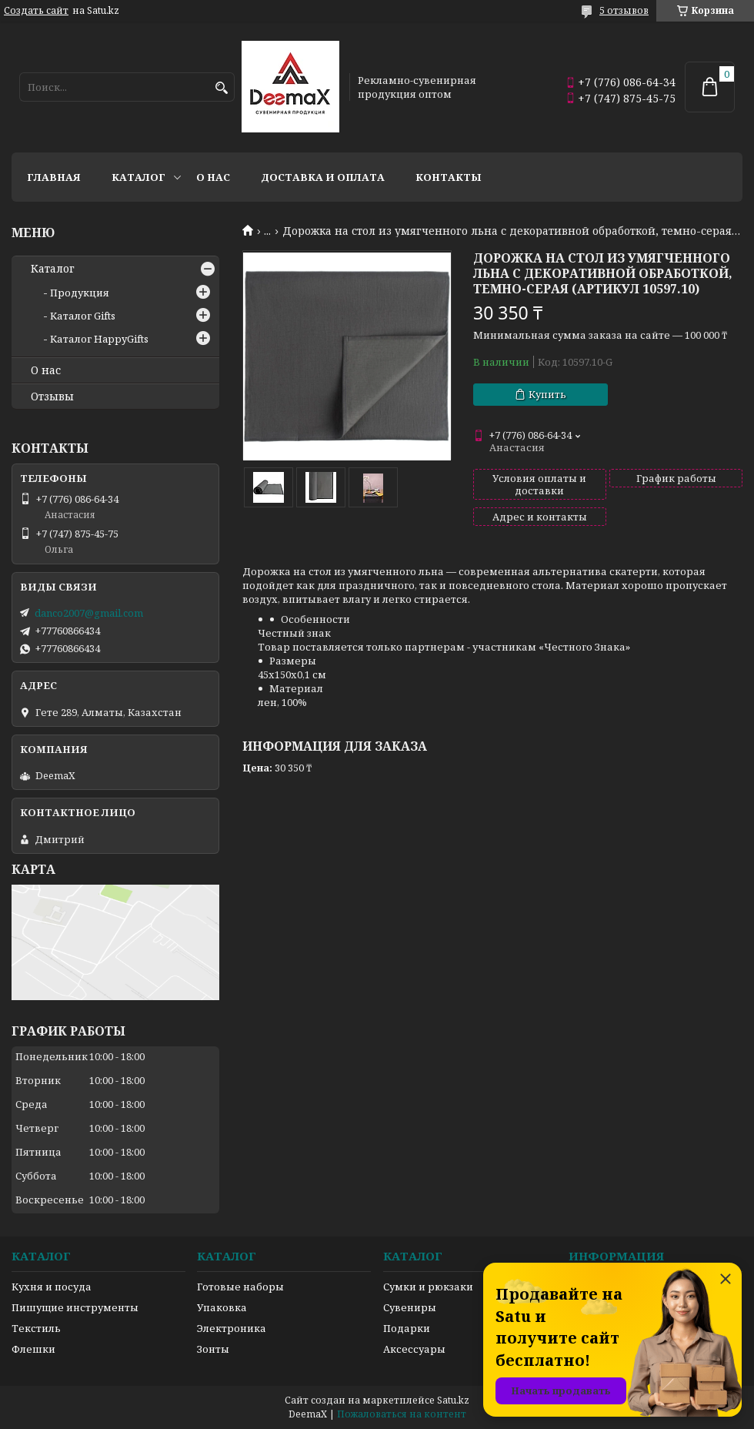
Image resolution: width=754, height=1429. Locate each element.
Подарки (406, 1328)
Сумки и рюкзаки (428, 1286)
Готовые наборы (240, 1286)
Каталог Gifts (82, 316)
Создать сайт (36, 10)
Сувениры (409, 1307)
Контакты (448, 177)
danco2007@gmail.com (89, 613)
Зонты (213, 1349)
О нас (213, 177)
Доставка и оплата (323, 177)
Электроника (231, 1328)
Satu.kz (453, 1400)
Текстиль (36, 1328)
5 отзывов (624, 10)
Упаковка (222, 1307)
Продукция (79, 293)
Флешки (33, 1349)
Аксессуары (414, 1349)
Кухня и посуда (52, 1286)
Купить (547, 394)
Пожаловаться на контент (401, 1414)
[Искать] (221, 88)
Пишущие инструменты (75, 1307)
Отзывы (52, 396)
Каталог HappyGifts (99, 339)
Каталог (138, 177)
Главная (54, 177)
